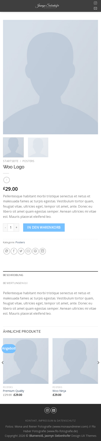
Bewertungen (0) (15, 283)
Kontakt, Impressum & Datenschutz (50, 420)
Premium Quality (13, 391)
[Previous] (3, 370)
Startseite (10, 161)
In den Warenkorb (44, 227)
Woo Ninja (59, 391)
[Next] (98, 370)
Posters (28, 161)
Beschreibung (13, 275)
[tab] (50, 275)
